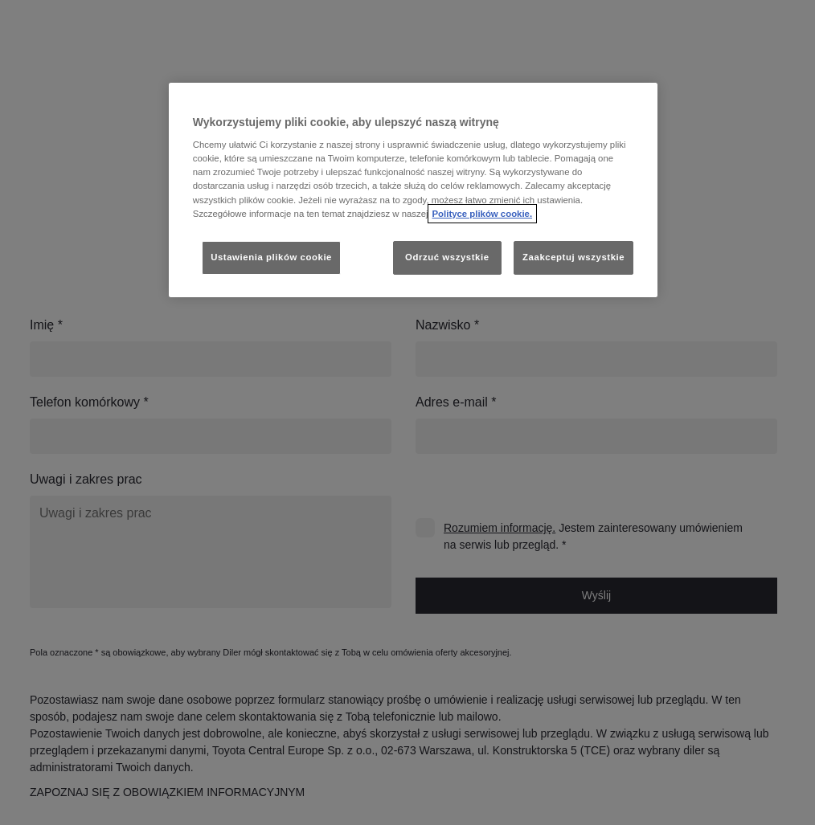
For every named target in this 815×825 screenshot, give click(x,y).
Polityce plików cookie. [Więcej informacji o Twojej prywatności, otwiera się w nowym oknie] (482, 214)
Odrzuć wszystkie (447, 257)
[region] (413, 190)
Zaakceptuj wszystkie (573, 257)
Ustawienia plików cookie (271, 257)
